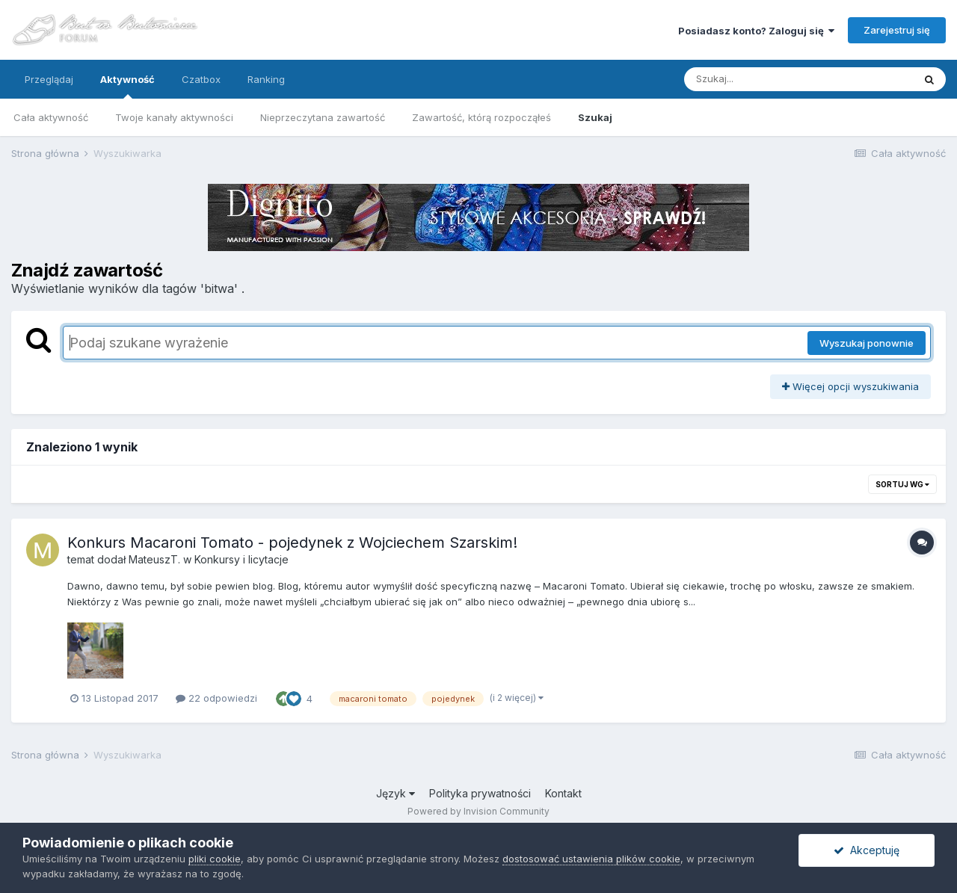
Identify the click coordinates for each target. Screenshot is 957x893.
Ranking (266, 79)
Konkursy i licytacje (241, 559)
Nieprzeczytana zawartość (322, 117)
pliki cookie (214, 859)
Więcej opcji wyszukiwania (850, 386)
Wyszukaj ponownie (866, 343)
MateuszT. (154, 559)
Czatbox (201, 79)
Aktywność (127, 86)
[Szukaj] (762, 79)
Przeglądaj (49, 79)
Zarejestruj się (897, 30)
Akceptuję (866, 850)
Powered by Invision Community (478, 811)
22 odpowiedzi (216, 698)
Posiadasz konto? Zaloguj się (756, 31)
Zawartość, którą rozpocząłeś (481, 117)
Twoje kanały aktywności (174, 117)
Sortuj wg (902, 484)
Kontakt (563, 793)
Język (395, 793)
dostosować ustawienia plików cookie (591, 859)
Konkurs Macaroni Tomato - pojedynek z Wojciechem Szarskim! (292, 542)
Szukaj (595, 117)
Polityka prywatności (480, 793)
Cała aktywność (50, 117)
